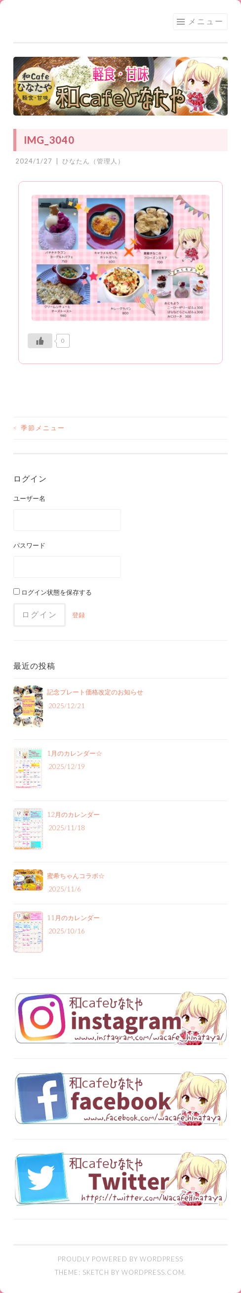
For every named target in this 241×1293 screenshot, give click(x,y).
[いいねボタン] (40, 340)
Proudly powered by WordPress (120, 1259)
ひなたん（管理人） (93, 161)
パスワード (29, 545)
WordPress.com (152, 1272)
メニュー (206, 21)
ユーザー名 (29, 498)
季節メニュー (39, 428)
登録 (78, 615)
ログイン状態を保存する (52, 592)
